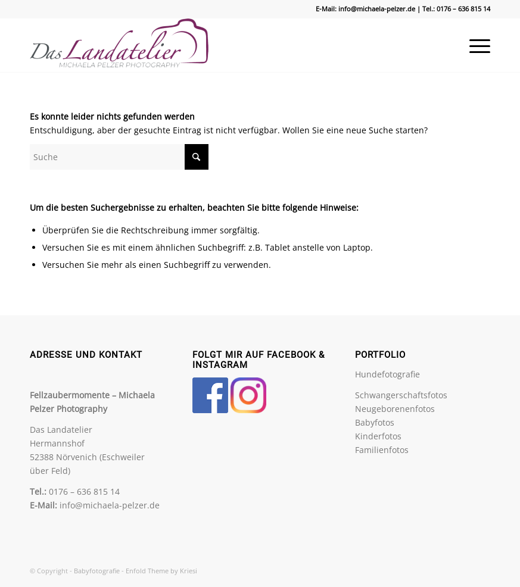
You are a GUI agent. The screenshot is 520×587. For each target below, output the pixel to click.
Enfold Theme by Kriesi (161, 570)
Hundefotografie (387, 374)
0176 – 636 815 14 (463, 8)
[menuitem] (473, 45)
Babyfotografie (97, 570)
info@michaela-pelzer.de (376, 8)
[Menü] (473, 45)
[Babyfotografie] (119, 45)
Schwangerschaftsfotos (401, 395)
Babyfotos (374, 422)
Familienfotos (382, 449)
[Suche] (119, 157)
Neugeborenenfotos (395, 408)
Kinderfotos (378, 436)
